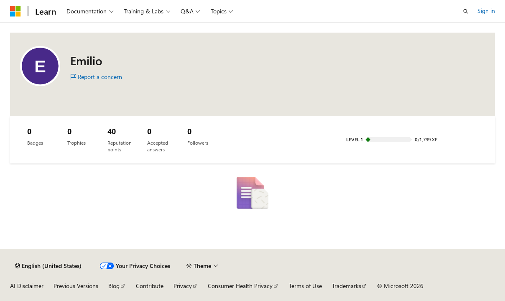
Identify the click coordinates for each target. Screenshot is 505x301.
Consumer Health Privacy (240, 286)
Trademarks (346, 286)
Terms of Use (305, 286)
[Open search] (465, 11)
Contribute (149, 286)
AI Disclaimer (26, 286)
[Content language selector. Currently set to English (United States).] (48, 266)
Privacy (182, 286)
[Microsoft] (15, 11)
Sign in (486, 11)
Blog (114, 286)
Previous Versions (76, 286)
